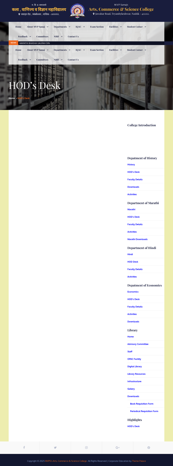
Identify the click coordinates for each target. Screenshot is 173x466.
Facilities (113, 30)
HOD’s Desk (133, 172)
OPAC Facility (134, 359)
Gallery (131, 388)
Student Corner (135, 30)
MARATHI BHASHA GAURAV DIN (34, 24)
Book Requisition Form (141, 403)
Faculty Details (135, 179)
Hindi (130, 254)
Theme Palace (139, 461)
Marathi (131, 209)
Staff (129, 351)
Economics (133, 291)
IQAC (78, 30)
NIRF (56, 40)
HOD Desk (132, 261)
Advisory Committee (137, 344)
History (131, 164)
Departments (60, 30)
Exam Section (97, 30)
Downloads (133, 187)
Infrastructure (134, 381)
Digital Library (134, 366)
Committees (42, 40)
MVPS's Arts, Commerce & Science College (66, 461)
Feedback (22, 40)
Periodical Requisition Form (144, 411)
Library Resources (136, 374)
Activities (132, 194)
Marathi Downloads (137, 239)
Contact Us (73, 40)
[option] (72, 24)
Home (18, 30)
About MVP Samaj (36, 30)
